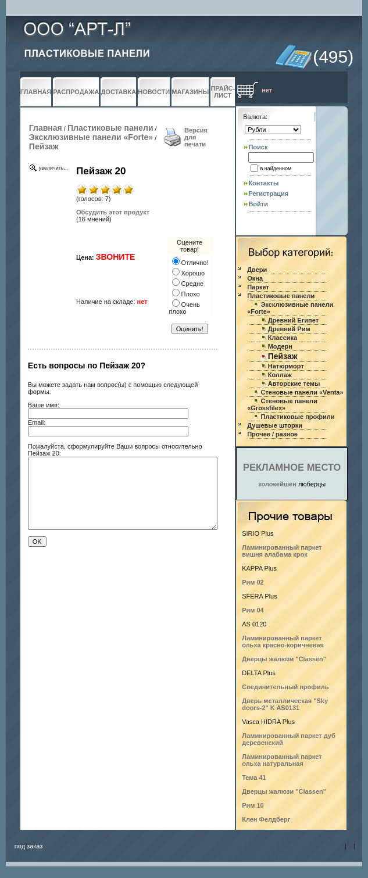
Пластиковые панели (110, 127)
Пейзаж (44, 146)
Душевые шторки (274, 425)
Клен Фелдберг (266, 819)
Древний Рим (289, 328)
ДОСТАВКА (118, 91)
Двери (257, 269)
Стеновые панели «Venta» (301, 392)
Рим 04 (253, 610)
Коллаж (280, 374)
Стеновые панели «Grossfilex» (282, 404)
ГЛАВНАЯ (35, 91)
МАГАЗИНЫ (190, 91)
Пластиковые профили (297, 416)
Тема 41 (254, 777)
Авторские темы (294, 383)
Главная (45, 127)
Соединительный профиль (285, 686)
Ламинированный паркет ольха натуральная (281, 760)
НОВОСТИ (154, 91)
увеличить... (53, 168)
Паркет (258, 287)
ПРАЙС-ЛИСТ (222, 92)
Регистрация (268, 193)
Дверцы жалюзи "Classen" (284, 658)
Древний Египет (293, 320)
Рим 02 (253, 582)
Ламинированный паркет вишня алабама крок (281, 551)
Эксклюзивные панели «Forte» (91, 137)
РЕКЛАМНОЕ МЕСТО (292, 467)
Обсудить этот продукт (112, 212)
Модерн (280, 346)
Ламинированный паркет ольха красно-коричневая (283, 641)
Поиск (257, 147)
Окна (255, 278)
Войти (258, 203)
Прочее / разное (272, 434)
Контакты (263, 183)
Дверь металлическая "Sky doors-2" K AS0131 (285, 704)
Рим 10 (253, 805)
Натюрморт (286, 366)
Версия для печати (196, 137)
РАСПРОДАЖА (76, 91)
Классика (282, 337)
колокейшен (277, 484)
